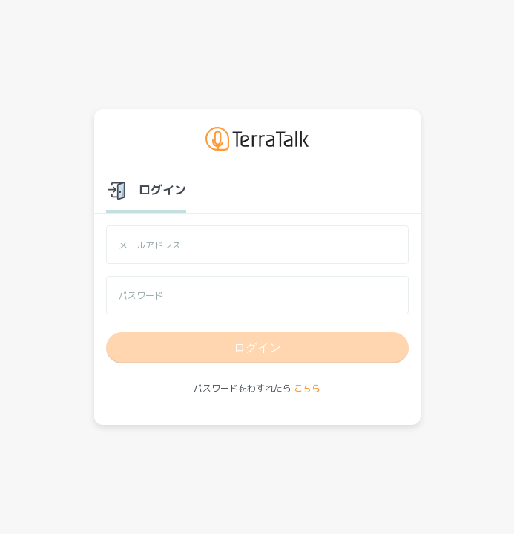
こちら (307, 388)
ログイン (257, 347)
